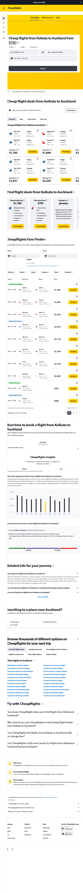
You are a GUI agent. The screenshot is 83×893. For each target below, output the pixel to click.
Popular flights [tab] (56, 639)
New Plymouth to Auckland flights (57, 656)
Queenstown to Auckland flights (23, 653)
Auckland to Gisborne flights (55, 671)
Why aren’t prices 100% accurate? (46, 796)
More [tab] (62, 453)
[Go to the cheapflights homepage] (16, 8)
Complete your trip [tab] (39, 634)
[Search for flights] (3, 15)
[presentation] (31, 39)
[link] (21, 230)
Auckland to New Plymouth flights (24, 662)
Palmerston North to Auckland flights (25, 656)
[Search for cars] (3, 24)
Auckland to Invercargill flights (56, 680)
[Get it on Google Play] (68, 815)
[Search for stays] (3, 19)
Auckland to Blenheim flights (56, 677)
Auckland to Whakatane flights (23, 677)
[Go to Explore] (3, 28)
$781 (25, 39)
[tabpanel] (45, 501)
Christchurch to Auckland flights (57, 650)
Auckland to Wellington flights (22, 659)
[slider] (62, 269)
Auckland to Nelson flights (21, 671)
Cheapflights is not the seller (46, 788)
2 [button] (73, 397)
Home (12, 88)
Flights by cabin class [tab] (20, 639)
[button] (80, 2)
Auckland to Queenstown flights (57, 662)
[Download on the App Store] (68, 820)
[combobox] (39, 44)
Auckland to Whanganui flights (23, 680)
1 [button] (69, 397)
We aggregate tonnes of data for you (46, 792)
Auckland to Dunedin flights (21, 665)
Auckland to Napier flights (21, 668)
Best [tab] (26, 120)
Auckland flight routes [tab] (21, 634)
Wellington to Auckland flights (22, 650)
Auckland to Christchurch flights (57, 659)
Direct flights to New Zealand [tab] (61, 634)
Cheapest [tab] (16, 120)
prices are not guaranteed (55, 782)
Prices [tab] (28, 453)
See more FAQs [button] (45, 581)
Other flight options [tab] (39, 639)
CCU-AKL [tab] (45, 427)
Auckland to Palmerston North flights (58, 674)
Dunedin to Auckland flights (55, 653)
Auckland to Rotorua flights (55, 665)
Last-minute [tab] (36, 120)
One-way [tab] (48, 120)
